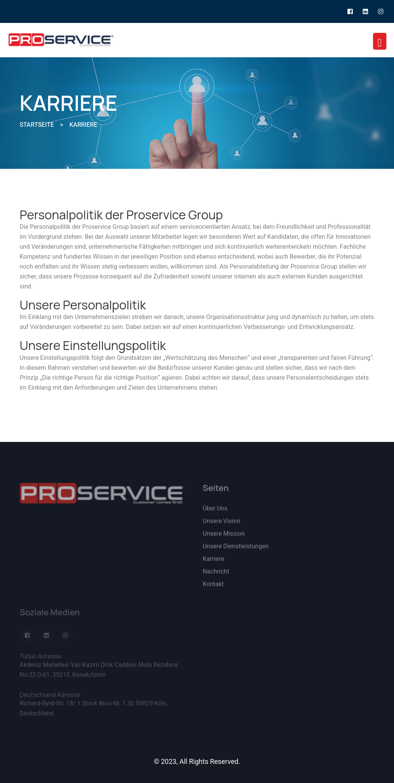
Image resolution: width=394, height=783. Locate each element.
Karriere (213, 562)
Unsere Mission (224, 537)
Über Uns (215, 511)
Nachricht (216, 574)
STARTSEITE (37, 124)
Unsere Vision (221, 524)
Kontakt (213, 587)
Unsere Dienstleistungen (236, 549)
